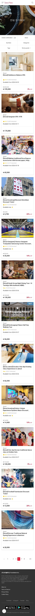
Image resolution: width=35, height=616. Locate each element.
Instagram (15, 600)
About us (3, 587)
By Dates (8, 43)
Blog (27, 600)
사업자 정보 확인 (23, 578)
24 (30, 559)
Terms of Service (5, 589)
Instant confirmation (7, 37)
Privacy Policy (5, 592)
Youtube (22, 600)
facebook (9, 600)
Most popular (25, 48)
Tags (8, 48)
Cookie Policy (4, 594)
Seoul (26, 37)
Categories (26, 43)
